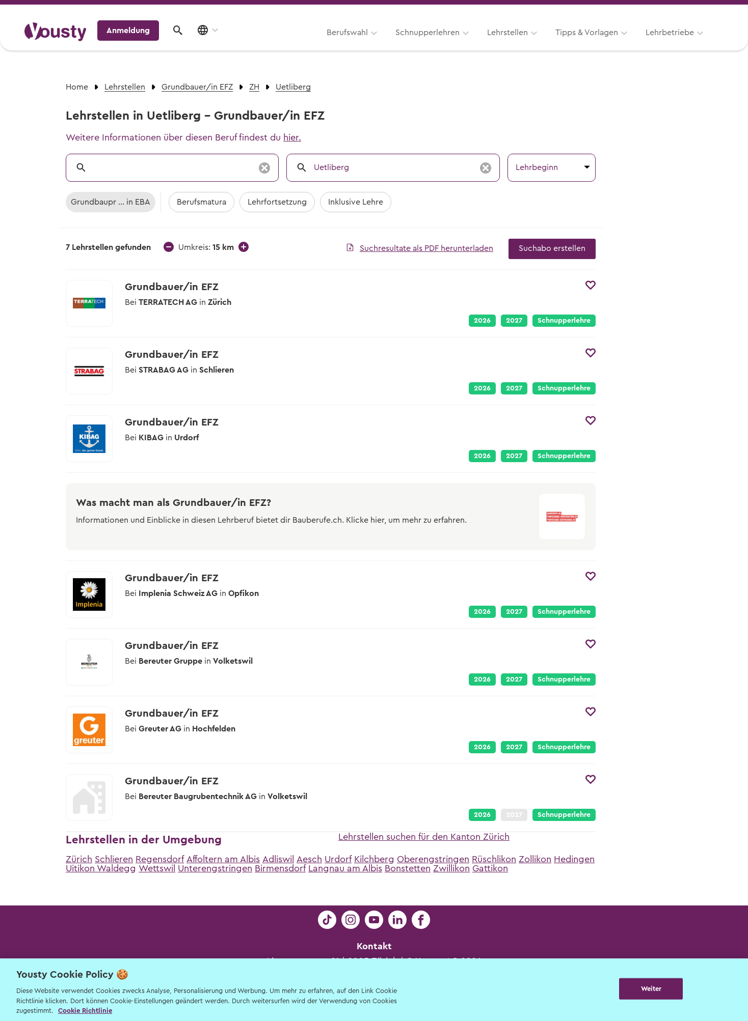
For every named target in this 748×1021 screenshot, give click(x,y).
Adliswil (278, 859)
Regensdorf (160, 859)
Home (77, 87)
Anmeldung (635, 43)
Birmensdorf (280, 868)
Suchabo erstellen (552, 248)
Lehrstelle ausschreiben (679, 11)
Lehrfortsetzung (277, 202)
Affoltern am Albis (223, 859)
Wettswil (157, 868)
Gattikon (490, 868)
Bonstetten (408, 868)
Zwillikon (451, 868)
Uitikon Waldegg (101, 868)
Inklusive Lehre (355, 202)
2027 (514, 320)
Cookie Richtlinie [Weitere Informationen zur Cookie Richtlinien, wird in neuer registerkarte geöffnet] (85, 1010)
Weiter (651, 988)
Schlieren (114, 859)
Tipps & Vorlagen (458, 44)
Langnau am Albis (345, 868)
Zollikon (535, 859)
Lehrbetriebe (541, 44)
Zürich (79, 859)
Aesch (309, 859)
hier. (292, 137)
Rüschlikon (494, 859)
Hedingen (574, 859)
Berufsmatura (201, 202)
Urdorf (338, 859)
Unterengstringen (215, 868)
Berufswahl (218, 44)
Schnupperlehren (299, 44)
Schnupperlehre (564, 320)
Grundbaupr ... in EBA (110, 202)
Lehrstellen (379, 44)
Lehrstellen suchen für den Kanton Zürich (424, 836)
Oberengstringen (433, 859)
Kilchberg (374, 859)
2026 (482, 320)
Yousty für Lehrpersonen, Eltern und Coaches (533, 11)
